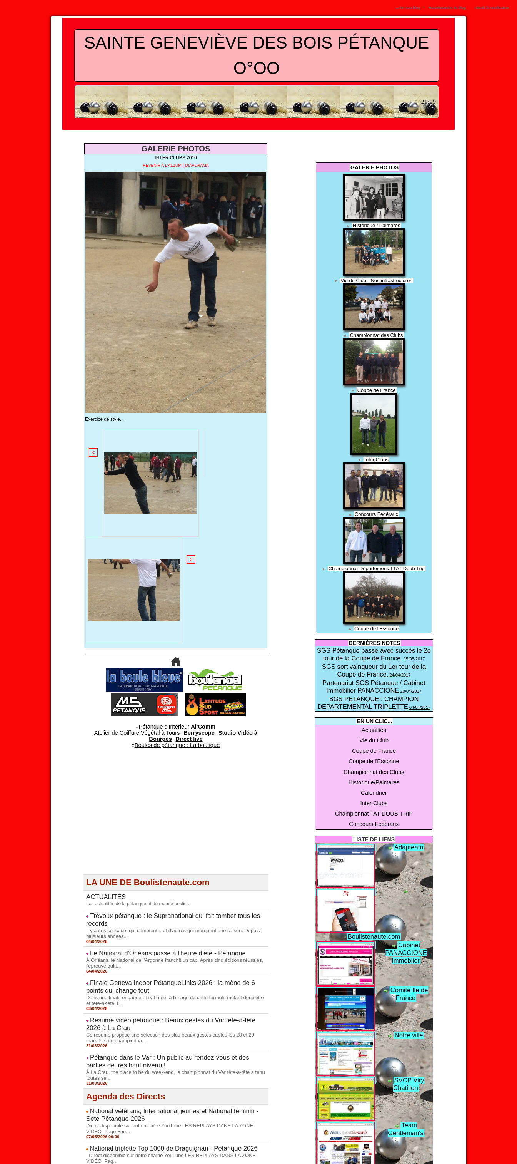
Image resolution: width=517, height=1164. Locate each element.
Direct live (249, 563)
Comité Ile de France (408, 916)
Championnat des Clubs (376, 334)
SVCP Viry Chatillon (409, 1006)
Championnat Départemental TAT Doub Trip (376, 566)
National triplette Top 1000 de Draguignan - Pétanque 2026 (160, 942)
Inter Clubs (376, 458)
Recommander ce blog (447, 8)
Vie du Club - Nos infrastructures (376, 280)
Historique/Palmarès (374, 736)
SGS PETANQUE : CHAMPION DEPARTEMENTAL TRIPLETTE (374, 683)
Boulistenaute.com (409, 826)
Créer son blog (407, 8)
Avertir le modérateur (491, 8)
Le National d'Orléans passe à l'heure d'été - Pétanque (155, 765)
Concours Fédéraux (376, 512)
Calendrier (373, 742)
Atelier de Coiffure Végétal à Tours (124, 563)
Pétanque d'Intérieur (177, 559)
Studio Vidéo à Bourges (211, 563)
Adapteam (408, 781)
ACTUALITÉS (102, 720)
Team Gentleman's (409, 1051)
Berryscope (172, 563)
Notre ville (409, 961)
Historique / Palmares (376, 225)
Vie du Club (374, 711)
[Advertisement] (175, 644)
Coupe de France (376, 389)
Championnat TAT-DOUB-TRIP (374, 754)
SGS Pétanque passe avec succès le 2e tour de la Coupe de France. (373, 649)
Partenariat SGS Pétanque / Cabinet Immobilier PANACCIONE (373, 671)
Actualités (374, 705)
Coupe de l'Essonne (376, 625)
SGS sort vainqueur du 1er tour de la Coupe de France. (374, 658)
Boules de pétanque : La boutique (177, 569)
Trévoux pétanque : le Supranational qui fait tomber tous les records (171, 737)
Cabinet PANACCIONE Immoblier (405, 873)
